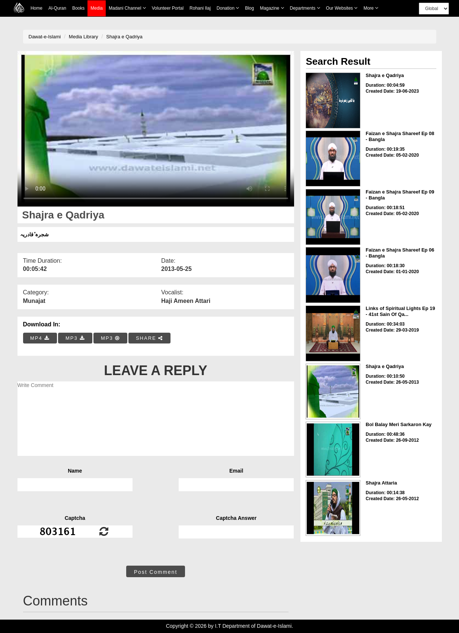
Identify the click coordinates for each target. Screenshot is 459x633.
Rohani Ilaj (200, 8)
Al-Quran (57, 8)
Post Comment (156, 572)
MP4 (40, 338)
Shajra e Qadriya (124, 36)
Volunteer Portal (168, 8)
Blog (249, 8)
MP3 (75, 338)
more (370, 8)
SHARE (149, 338)
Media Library (83, 36)
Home (36, 8)
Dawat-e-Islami (45, 36)
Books (78, 8)
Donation (228, 8)
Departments (305, 8)
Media (96, 8)
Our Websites (342, 8)
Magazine (272, 8)
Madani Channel (127, 8)
